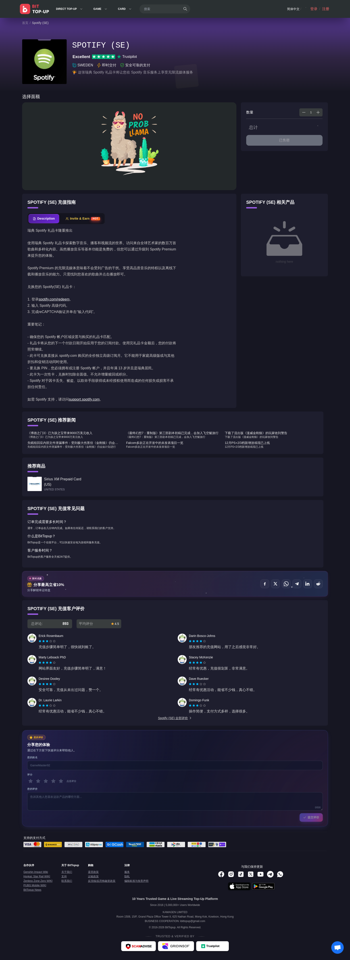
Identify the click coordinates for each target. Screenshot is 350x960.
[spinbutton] (311, 112)
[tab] (44, 218)
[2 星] (38, 781)
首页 (25, 23)
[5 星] (61, 781)
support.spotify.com (84, 399)
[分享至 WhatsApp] (286, 583)
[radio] (40, 641)
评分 (29, 774)
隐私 (127, 876)
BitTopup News (32, 889)
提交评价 (311, 817)
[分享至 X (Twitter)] (275, 583)
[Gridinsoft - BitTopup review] (176, 946)
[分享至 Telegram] (296, 583)
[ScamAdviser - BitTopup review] (138, 946)
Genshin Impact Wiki (35, 872)
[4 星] (53, 781)
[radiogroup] (47, 641)
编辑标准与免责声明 (136, 880)
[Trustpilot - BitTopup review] (212, 946)
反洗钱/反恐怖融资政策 (101, 880)
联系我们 (66, 880)
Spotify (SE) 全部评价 (175, 718)
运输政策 (93, 876)
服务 (127, 872)
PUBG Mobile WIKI (34, 885)
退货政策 (93, 872)
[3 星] (45, 781)
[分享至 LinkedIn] (307, 583)
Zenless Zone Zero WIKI (37, 880)
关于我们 (66, 872)
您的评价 (32, 789)
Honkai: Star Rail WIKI (36, 876)
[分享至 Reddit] (318, 583)
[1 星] (30, 781)
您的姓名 (32, 757)
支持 (64, 876)
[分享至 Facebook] (264, 583)
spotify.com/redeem (54, 299)
